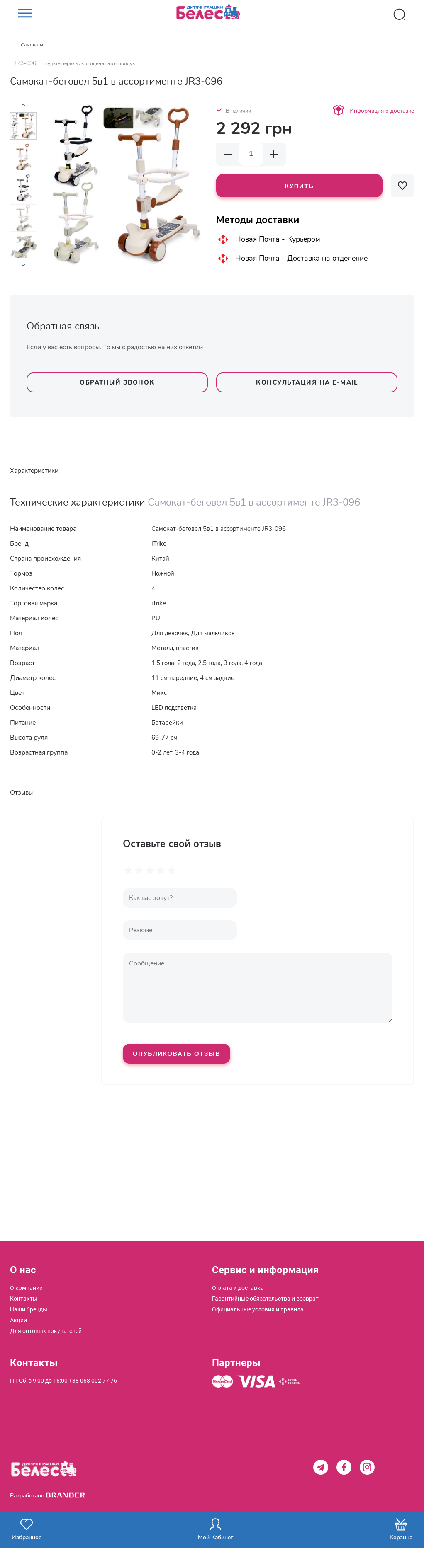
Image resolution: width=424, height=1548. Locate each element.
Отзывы (21, 792)
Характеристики (34, 470)
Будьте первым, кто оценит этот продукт (90, 63)
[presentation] (23, 108)
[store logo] (212, 14)
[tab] (212, 471)
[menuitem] (26, 1287)
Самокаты (32, 44)
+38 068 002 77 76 (93, 1380)
